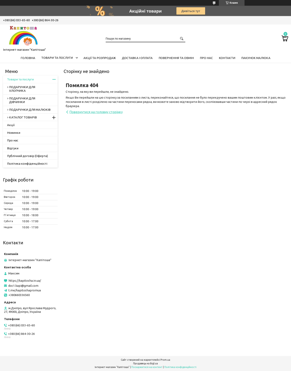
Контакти (227, 58)
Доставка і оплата (137, 58)
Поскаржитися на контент (146, 367)
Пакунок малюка (255, 58)
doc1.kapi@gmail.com (23, 285)
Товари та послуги (57, 57)
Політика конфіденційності (27, 163)
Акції (11, 125)
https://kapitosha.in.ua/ (24, 280)
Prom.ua (165, 359)
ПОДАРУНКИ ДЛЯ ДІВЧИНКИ (22, 100)
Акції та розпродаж (99, 58)
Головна (28, 58)
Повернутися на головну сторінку (96, 112)
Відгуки (12, 148)
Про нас (206, 58)
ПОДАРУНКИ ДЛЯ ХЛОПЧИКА (22, 88)
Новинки (13, 132)
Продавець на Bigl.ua (145, 363)
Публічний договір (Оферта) (27, 156)
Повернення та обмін (176, 58)
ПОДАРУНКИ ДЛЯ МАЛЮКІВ (30, 109)
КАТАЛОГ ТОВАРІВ (23, 117)
